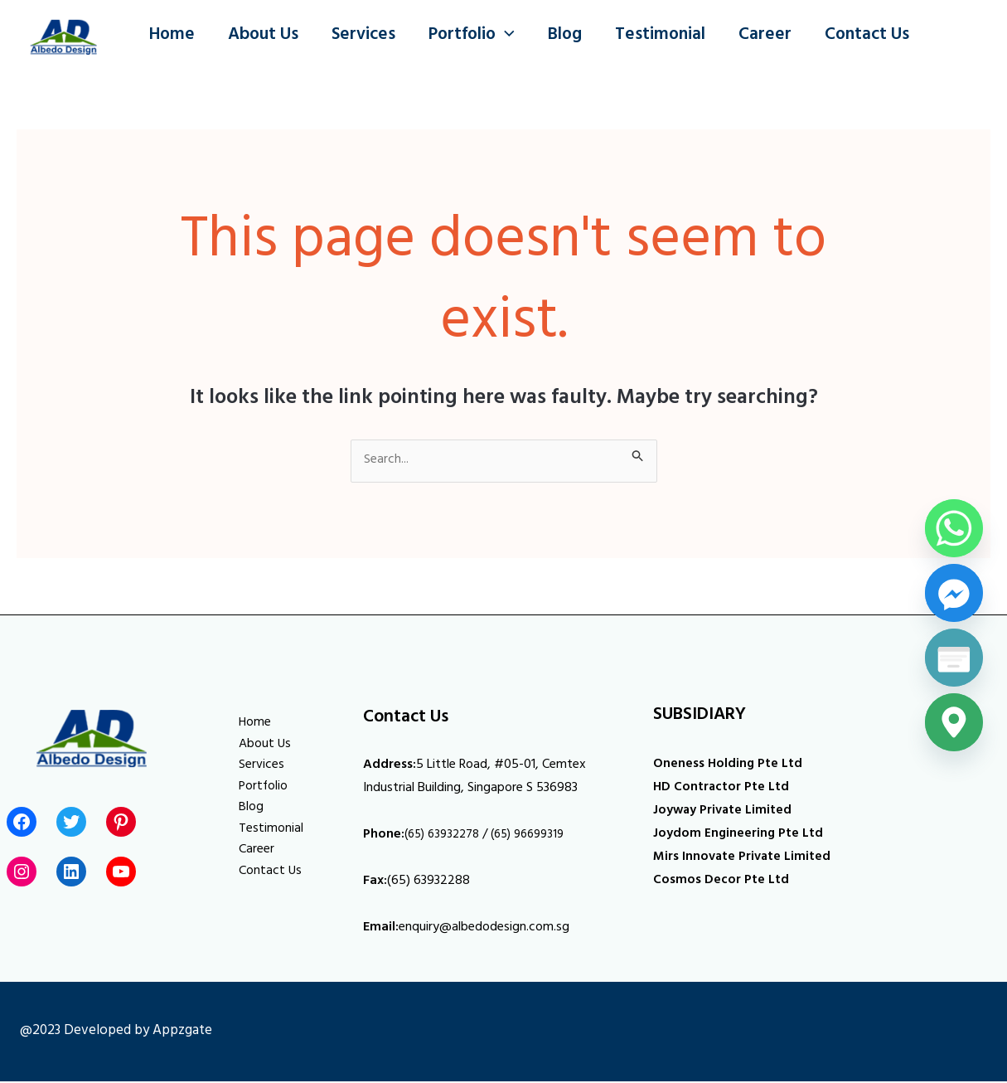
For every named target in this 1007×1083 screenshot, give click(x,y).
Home (173, 36)
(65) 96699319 (539, 836)
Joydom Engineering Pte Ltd (740, 836)
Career (775, 36)
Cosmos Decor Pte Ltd (722, 882)
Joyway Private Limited (726, 812)
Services (367, 36)
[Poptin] (954, 658)
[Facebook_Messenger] (954, 593)
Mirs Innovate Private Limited (745, 859)
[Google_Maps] (954, 722)
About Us (265, 36)
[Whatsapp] (954, 528)
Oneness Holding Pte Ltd (729, 766)
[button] (510, 36)
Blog (572, 36)
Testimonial (669, 36)
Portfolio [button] (477, 36)
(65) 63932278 (445, 836)
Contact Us (879, 36)
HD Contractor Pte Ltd (723, 789)
